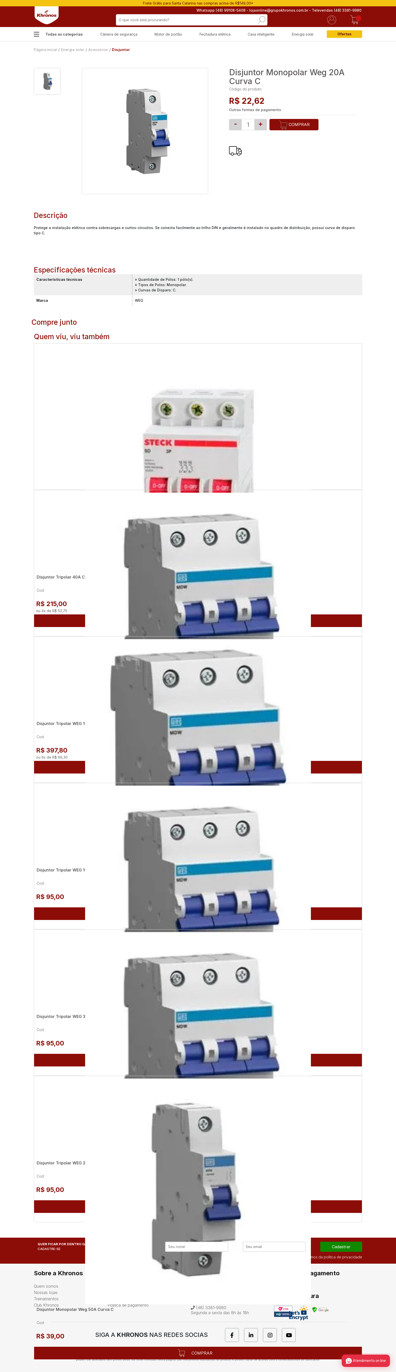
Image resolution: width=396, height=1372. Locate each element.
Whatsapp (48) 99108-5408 (221, 10)
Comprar (294, 125)
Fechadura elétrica (215, 34)
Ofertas (344, 34)
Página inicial (45, 49)
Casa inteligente (261, 34)
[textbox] (191, 20)
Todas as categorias (64, 34)
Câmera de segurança (118, 34)
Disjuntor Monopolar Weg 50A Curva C (75, 1309)
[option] (47, 81)
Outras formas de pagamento (255, 110)
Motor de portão (168, 34)
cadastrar (341, 1246)
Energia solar (303, 34)
